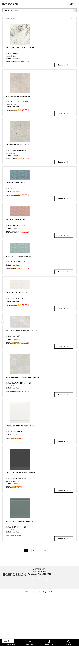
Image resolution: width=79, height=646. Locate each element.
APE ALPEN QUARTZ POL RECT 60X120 (21, 47)
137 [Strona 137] (45, 550)
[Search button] (74, 10)
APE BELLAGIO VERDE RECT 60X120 (19, 533)
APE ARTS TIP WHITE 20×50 (16, 314)
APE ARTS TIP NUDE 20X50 (16, 226)
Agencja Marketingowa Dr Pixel (43, 592)
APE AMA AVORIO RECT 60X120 (18, 96)
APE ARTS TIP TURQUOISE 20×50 (18, 270)
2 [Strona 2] (33, 550)
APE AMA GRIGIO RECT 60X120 (17, 145)
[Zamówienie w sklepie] (11, 18)
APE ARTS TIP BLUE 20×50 (15, 183)
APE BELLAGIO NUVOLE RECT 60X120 (20, 483)
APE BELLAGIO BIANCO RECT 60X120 (20, 436)
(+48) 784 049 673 (39, 569)
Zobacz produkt (64, 65)
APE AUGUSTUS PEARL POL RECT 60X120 (21, 359)
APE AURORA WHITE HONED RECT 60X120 (22, 387)
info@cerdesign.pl (39, 572)
